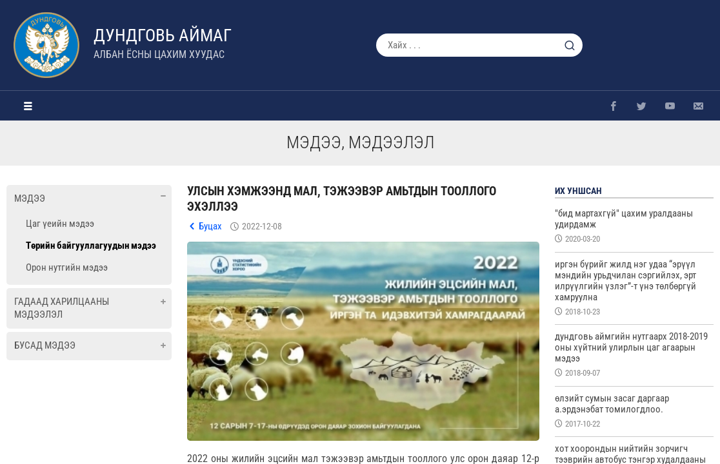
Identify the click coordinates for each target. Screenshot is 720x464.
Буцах (210, 226)
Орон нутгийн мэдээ (67, 267)
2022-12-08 (262, 226)
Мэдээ (29, 198)
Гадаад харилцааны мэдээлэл (61, 308)
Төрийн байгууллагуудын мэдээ (91, 245)
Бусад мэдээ (44, 345)
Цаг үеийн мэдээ (60, 223)
